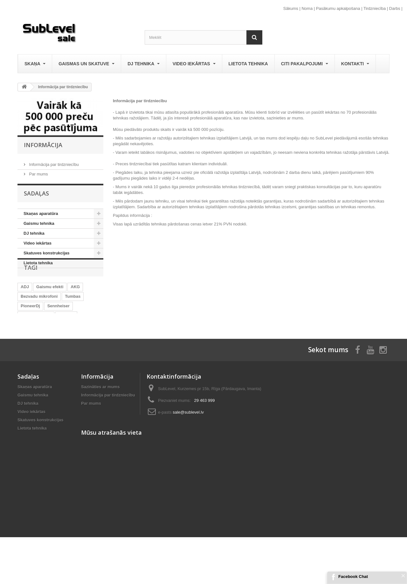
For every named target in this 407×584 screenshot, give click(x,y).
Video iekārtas (194, 63)
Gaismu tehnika (39, 225)
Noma (307, 8)
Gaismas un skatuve (86, 63)
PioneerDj (30, 327)
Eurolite (66, 337)
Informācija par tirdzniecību (53, 162)
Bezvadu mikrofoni (39, 318)
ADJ (25, 308)
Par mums (38, 171)
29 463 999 (204, 439)
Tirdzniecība (374, 8)
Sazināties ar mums (100, 426)
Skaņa (34, 63)
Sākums (290, 8)
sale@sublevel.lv (188, 451)
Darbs (394, 8)
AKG (75, 308)
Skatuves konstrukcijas (47, 255)
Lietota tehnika (248, 63)
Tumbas (72, 318)
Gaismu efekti (49, 308)
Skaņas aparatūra (41, 215)
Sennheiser (58, 327)
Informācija (43, 145)
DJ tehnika (143, 63)
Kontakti (355, 63)
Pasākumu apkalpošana (338, 8)
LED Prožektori (35, 347)
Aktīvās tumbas (36, 337)
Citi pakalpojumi (304, 63)
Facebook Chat (353, 576)
